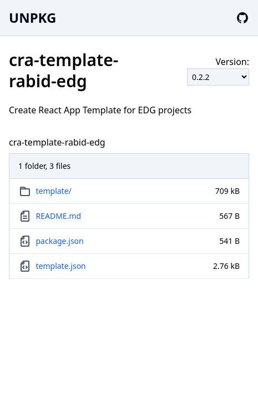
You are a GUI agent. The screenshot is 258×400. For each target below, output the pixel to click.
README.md (59, 216)
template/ (54, 191)
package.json (60, 241)
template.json (61, 266)
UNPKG (32, 17)
